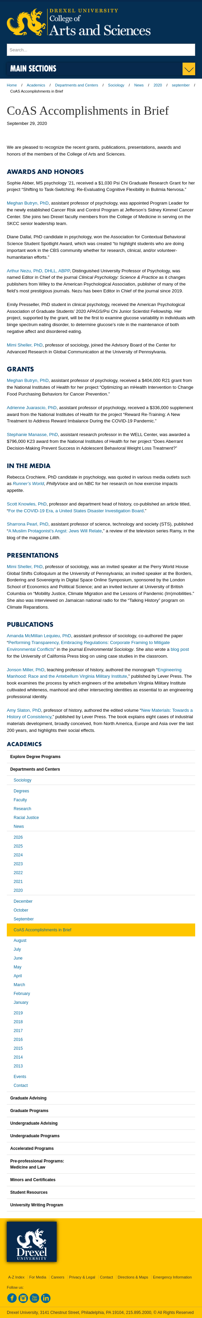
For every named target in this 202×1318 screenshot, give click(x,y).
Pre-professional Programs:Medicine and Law (37, 1164)
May (17, 967)
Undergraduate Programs (35, 1136)
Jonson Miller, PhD (25, 669)
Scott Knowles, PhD (27, 504)
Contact (21, 1085)
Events (20, 1076)
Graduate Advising (28, 1098)
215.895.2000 (138, 1312)
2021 (18, 881)
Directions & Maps (133, 1277)
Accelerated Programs (32, 1148)
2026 (18, 837)
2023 (18, 864)
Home (12, 85)
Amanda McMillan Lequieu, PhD (39, 635)
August (20, 940)
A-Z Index (16, 1277)
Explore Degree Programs (35, 756)
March (19, 984)
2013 (18, 1066)
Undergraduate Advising (34, 1123)
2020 (158, 85)
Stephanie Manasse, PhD (32, 434)
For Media (37, 1277)
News (139, 85)
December (23, 901)
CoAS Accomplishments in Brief (42, 930)
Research (22, 808)
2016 (18, 1039)
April (18, 976)
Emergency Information (172, 1277)
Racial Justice (26, 817)
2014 (18, 1057)
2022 (18, 872)
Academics (36, 85)
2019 (18, 1013)
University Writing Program (36, 1205)
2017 (18, 1030)
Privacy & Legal (82, 1277)
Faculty (20, 800)
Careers (57, 1277)
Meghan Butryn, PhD (27, 203)
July (17, 949)
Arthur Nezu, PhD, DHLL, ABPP (38, 270)
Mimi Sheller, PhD (25, 345)
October (21, 910)
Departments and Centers (76, 85)
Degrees (21, 791)
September (24, 919)
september (181, 85)
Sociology (116, 85)
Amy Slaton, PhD (24, 710)
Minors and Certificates (33, 1179)
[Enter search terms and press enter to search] (101, 50)
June (18, 958)
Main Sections (33, 68)
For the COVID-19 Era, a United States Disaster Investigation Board (76, 510)
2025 (18, 846)
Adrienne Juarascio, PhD (32, 407)
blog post (180, 649)
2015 (18, 1048)
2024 (18, 855)
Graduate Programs (29, 1110)
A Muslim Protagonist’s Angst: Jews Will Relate (55, 530)
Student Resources (28, 1192)
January (21, 1002)
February (22, 993)
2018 (18, 1021)
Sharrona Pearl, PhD (27, 524)
